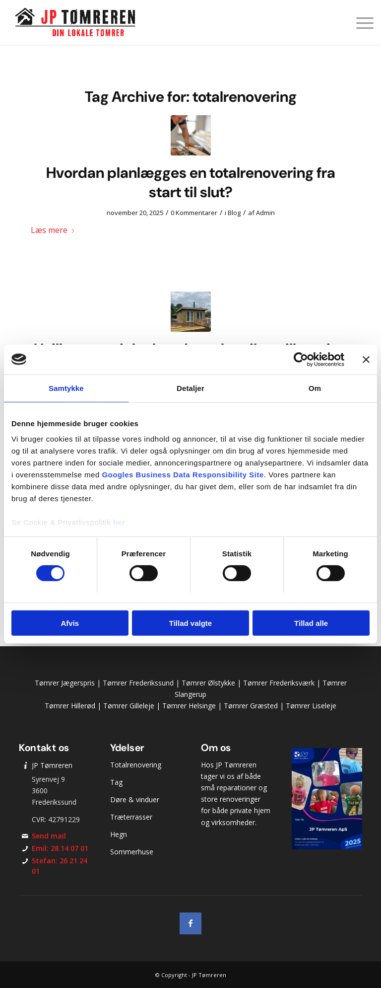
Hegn (118, 834)
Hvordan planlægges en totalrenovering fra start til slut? (190, 182)
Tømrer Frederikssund (138, 682)
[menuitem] (360, 22)
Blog (234, 212)
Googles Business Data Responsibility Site (182, 474)
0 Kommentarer (194, 212)
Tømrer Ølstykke (208, 682)
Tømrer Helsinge (189, 705)
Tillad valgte (190, 623)
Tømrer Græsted (251, 705)
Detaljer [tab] (190, 387)
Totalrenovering (135, 764)
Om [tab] (315, 387)
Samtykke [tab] (66, 387)
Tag (116, 782)
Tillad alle (311, 623)
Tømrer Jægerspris (65, 682)
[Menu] (360, 22)
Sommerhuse (131, 851)
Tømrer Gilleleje (128, 705)
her (119, 522)
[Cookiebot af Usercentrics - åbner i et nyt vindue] (300, 359)
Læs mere (53, 230)
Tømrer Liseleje (311, 705)
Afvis (70, 623)
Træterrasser (131, 817)
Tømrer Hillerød (70, 705)
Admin (265, 212)
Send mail (49, 835)
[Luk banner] (366, 359)
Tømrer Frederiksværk (279, 682)
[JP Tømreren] (75, 22)
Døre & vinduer (134, 799)
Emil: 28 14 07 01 (60, 848)
